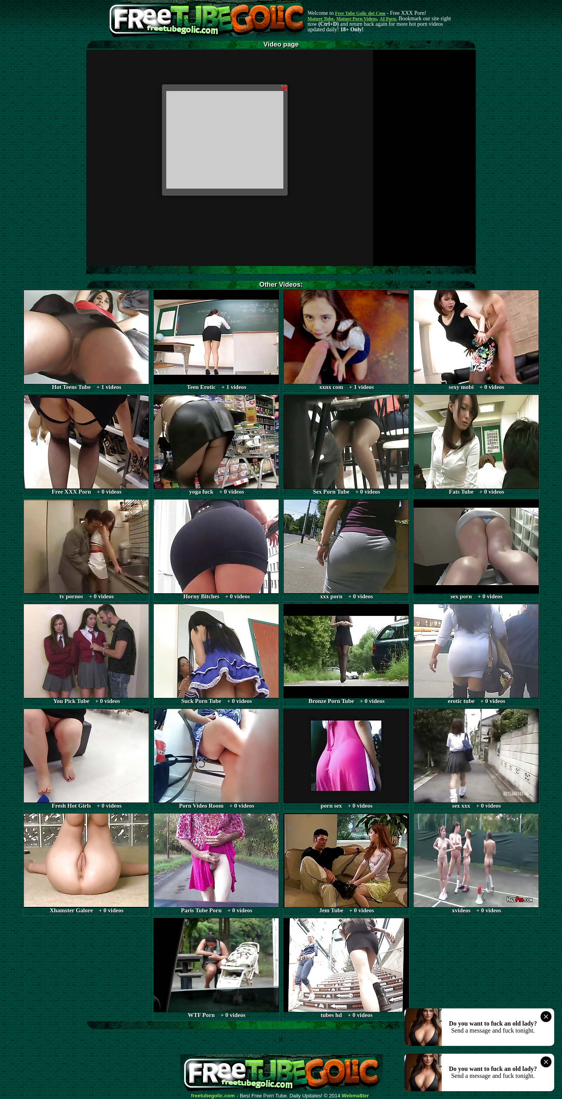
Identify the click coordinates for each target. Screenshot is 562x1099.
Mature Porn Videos (356, 18)
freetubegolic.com (213, 1096)
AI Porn (388, 18)
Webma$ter (355, 1096)
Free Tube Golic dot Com (360, 13)
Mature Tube (321, 18)
